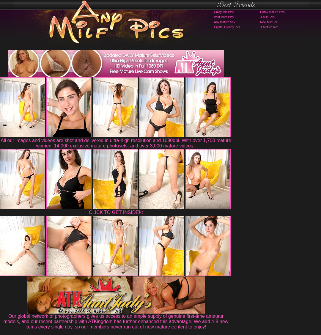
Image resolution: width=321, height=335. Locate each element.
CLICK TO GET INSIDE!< (116, 212)
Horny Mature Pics (272, 12)
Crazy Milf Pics (224, 12)
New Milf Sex (268, 22)
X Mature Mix (269, 27)
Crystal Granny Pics (227, 27)
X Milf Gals (267, 17)
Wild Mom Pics (224, 17)
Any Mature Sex (224, 22)
